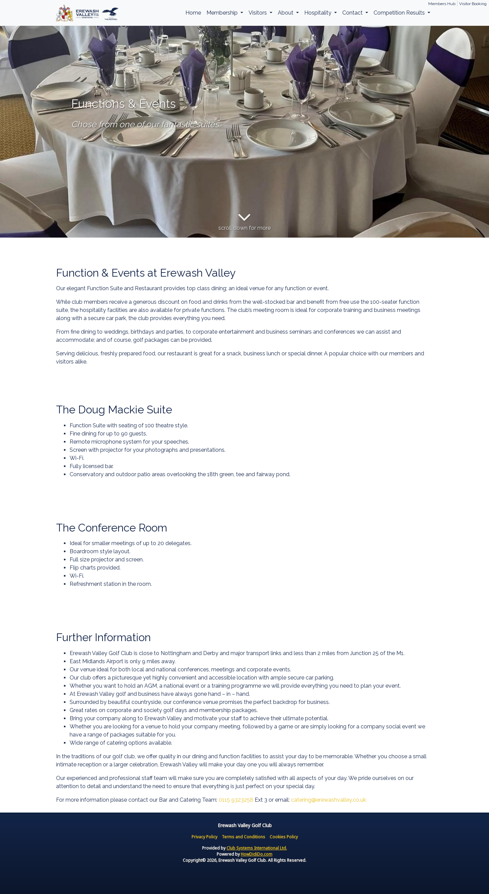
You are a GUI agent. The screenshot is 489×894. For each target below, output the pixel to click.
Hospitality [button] (318, 13)
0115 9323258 (236, 800)
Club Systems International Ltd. (257, 848)
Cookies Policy (284, 837)
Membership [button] (222, 13)
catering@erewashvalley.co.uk (328, 800)
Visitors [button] (258, 13)
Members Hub (441, 3)
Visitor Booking (473, 3)
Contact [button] (353, 13)
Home (193, 13)
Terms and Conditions (243, 837)
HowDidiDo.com (256, 854)
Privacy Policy (204, 837)
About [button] (286, 13)
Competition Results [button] (400, 13)
